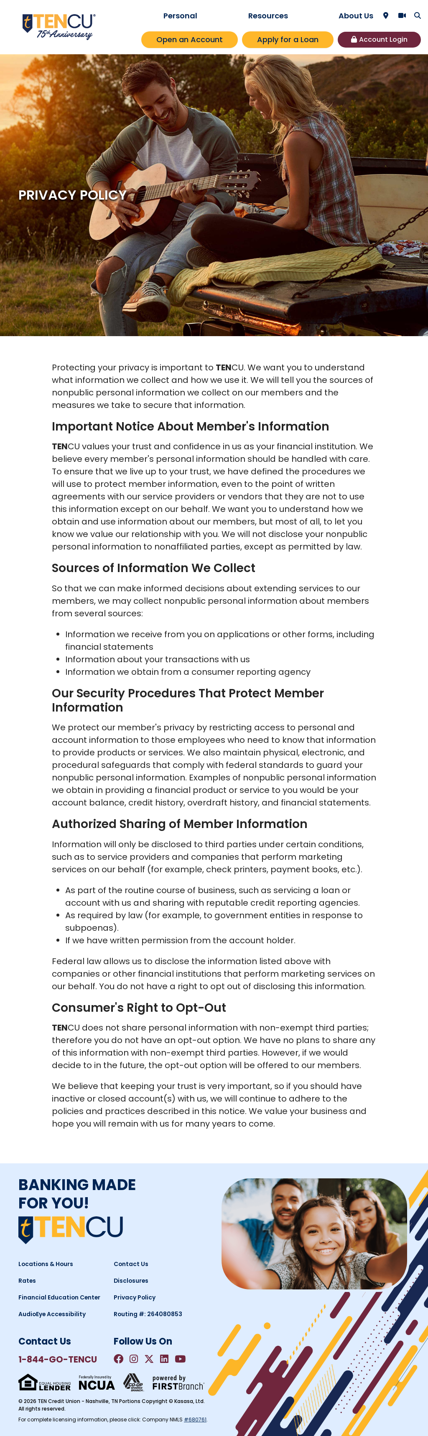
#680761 (195, 1419)
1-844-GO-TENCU (58, 1359)
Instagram (134, 1359)
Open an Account (189, 39)
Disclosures (132, 1280)
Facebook (119, 1359)
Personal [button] (180, 15)
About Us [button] (356, 15)
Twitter (150, 1359)
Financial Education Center (60, 1297)
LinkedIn (165, 1359)
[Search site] (417, 15)
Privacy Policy (135, 1297)
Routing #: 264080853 (148, 1314)
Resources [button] (268, 15)
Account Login (383, 39)
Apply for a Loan (287, 39)
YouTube (182, 1359)
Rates (27, 1280)
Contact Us (131, 1264)
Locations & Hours (46, 1264)
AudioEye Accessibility (52, 1314)
